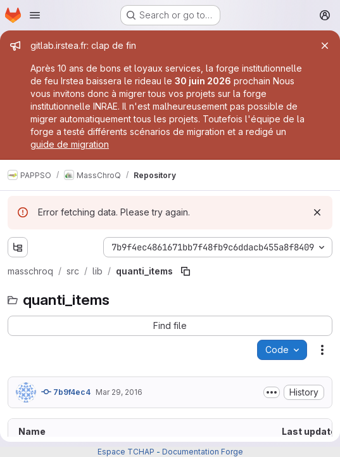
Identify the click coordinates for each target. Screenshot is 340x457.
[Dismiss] (317, 212)
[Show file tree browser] (18, 247)
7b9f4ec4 (66, 392)
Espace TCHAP (126, 451)
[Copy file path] (185, 271)
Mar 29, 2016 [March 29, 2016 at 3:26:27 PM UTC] (119, 392)
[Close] (324, 45)
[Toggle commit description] (271, 392)
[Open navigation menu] (35, 15)
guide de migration (69, 144)
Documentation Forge (202, 451)
